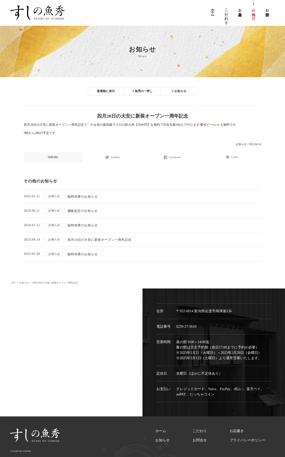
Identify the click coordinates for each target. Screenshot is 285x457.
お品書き (237, 433)
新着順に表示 (105, 91)
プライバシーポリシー (247, 442)
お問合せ (200, 442)
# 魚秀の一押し (142, 91)
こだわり (200, 433)
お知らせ (162, 442)
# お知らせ (179, 91)
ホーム (160, 433)
